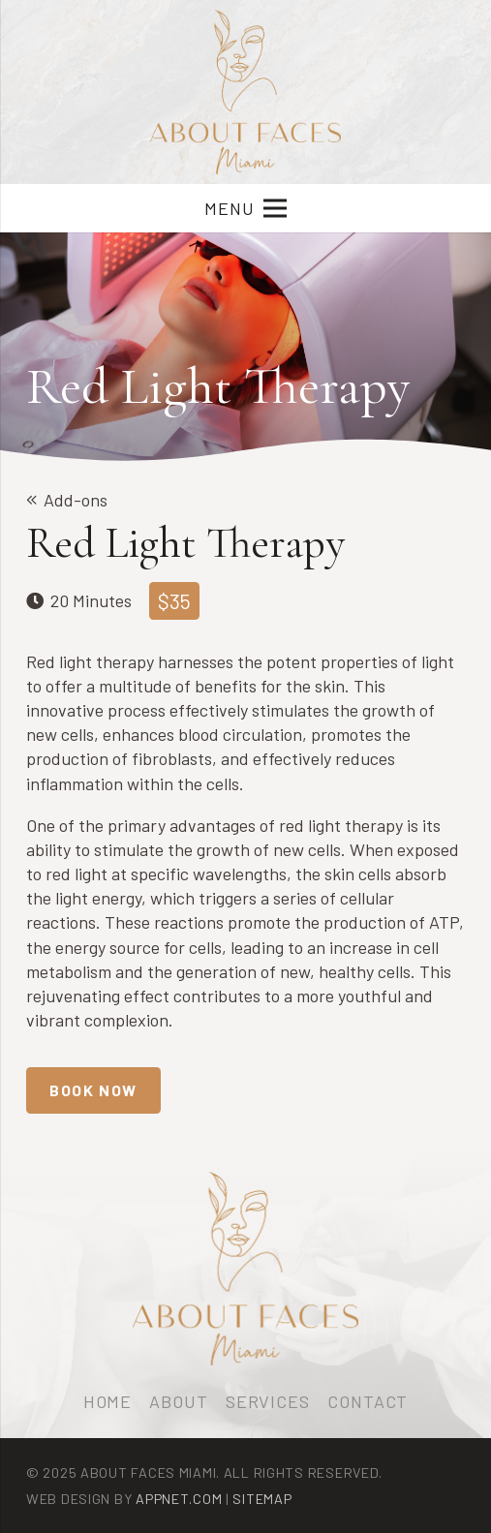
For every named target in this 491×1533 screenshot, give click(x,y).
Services (268, 1401)
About (178, 1401)
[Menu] (245, 208)
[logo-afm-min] (246, 92)
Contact (367, 1401)
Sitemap (262, 1498)
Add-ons (75, 499)
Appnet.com (179, 1498)
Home (108, 1401)
